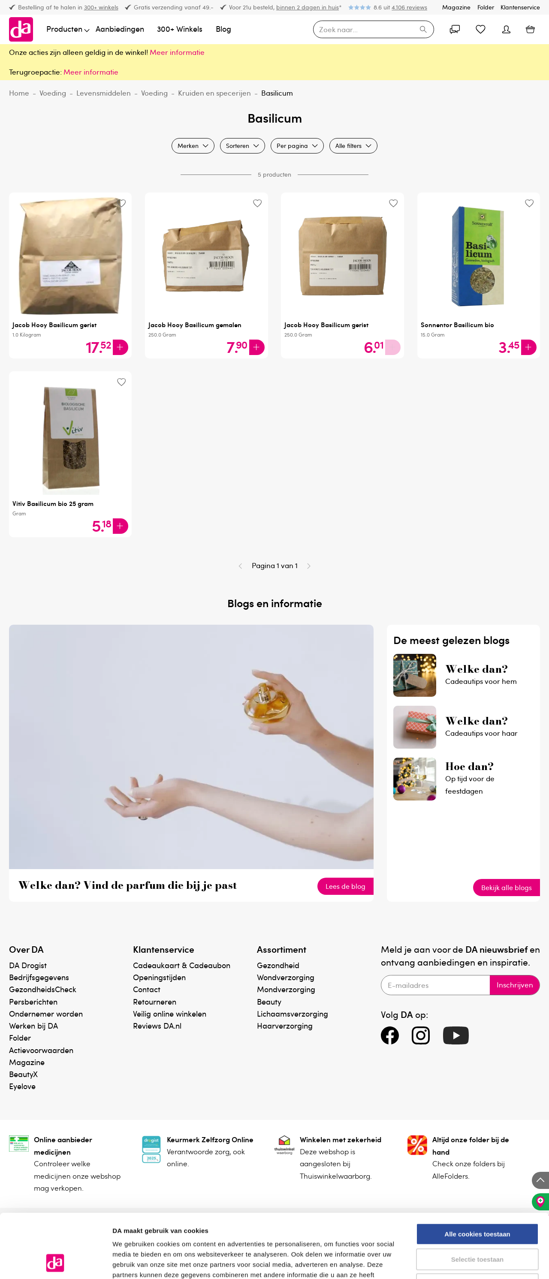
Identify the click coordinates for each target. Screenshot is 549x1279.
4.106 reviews (409, 7)
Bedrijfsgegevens (39, 977)
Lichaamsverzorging (292, 1013)
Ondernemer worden (46, 1013)
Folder (485, 7)
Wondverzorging (285, 977)
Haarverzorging (285, 1025)
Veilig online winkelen (169, 1013)
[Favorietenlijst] (480, 29)
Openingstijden (159, 977)
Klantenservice (520, 7)
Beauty (269, 1001)
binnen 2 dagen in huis (307, 7)
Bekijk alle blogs (506, 887)
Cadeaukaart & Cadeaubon (181, 965)
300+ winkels (101, 7)
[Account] (454, 29)
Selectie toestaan (477, 1199)
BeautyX (23, 1073)
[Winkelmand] (530, 29)
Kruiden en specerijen (214, 93)
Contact (146, 989)
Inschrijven (515, 985)
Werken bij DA (33, 1025)
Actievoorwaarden (41, 1049)
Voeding (52, 93)
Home (19, 93)
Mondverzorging (286, 989)
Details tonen (463, 1262)
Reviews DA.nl (157, 1025)
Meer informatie (90, 72)
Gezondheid (278, 965)
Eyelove (22, 1085)
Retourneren (154, 1001)
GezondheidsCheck (42, 989)
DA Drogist (28, 965)
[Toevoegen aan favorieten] (121, 203)
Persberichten (33, 1001)
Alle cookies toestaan (477, 1174)
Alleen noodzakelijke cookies (477, 1224)
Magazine (456, 7)
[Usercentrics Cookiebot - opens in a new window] (55, 1262)
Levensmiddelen (103, 93)
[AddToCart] (120, 347)
